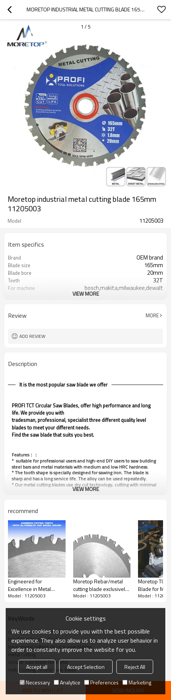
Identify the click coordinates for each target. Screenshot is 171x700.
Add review (32, 336)
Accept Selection (86, 667)
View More (85, 294)
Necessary (35, 682)
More (152, 315)
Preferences (101, 682)
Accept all (36, 667)
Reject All (134, 667)
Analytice (67, 682)
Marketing (136, 682)
